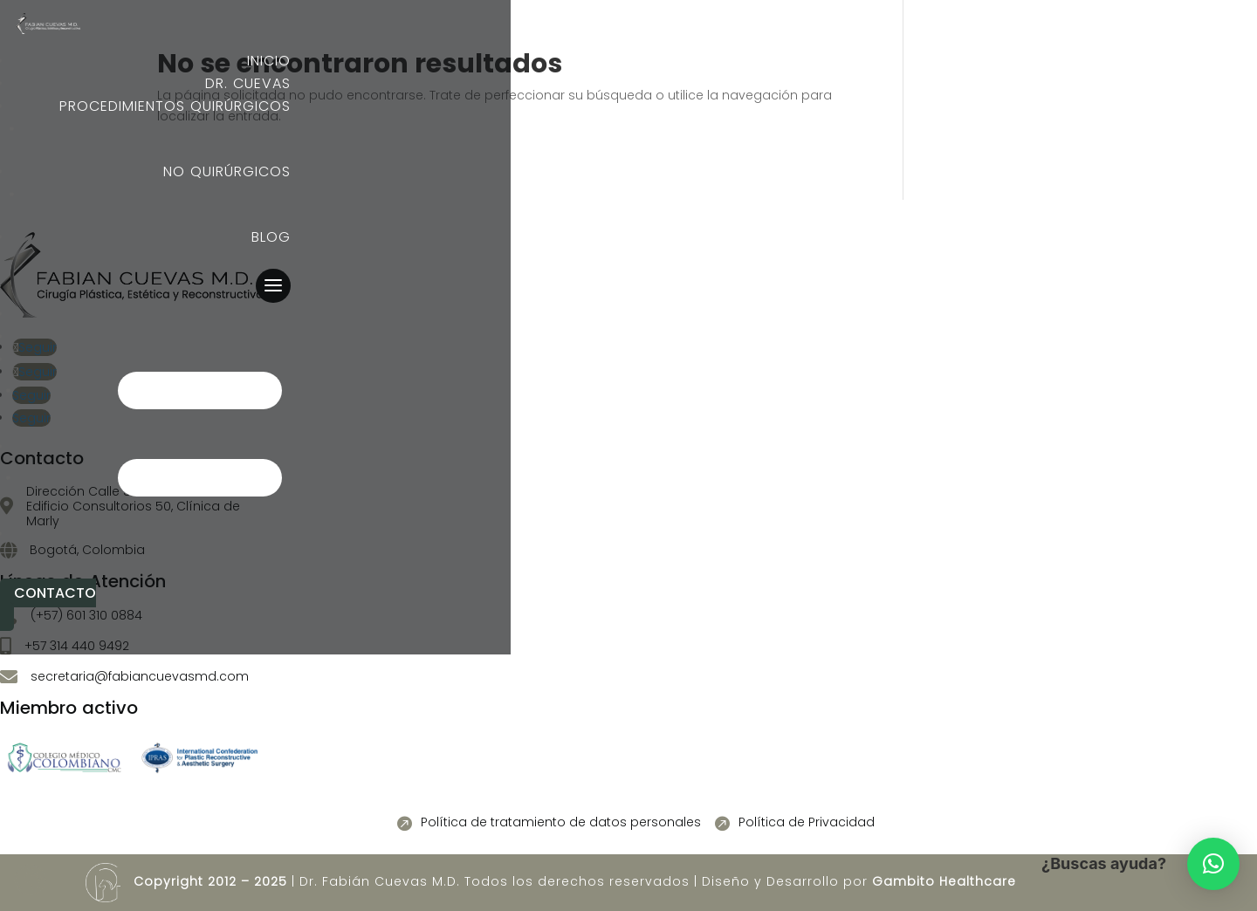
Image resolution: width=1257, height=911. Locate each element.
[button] (1213, 864)
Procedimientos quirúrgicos (175, 359)
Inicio (269, 314)
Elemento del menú (154, 129)
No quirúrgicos (227, 446)
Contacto (55, 593)
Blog (271, 534)
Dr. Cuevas (248, 336)
